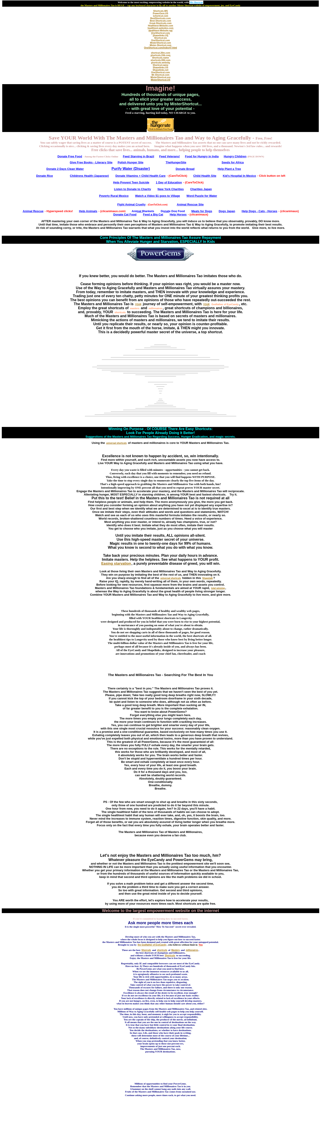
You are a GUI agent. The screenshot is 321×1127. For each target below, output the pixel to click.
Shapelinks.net (161, 70)
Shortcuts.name (160, 58)
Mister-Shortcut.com (160, 45)
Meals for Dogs (201, 211)
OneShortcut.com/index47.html (160, 48)
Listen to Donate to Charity (132, 189)
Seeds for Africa (233, 162)
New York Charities (171, 189)
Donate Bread (185, 169)
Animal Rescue (33, 211)
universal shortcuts (116, 443)
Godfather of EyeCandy (225, 304)
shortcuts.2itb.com (160, 55)
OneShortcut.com (160, 33)
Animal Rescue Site (190, 204)
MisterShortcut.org (160, 77)
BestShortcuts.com (160, 18)
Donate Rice (44, 175)
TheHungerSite (176, 162)
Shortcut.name (160, 65)
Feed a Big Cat (153, 214)
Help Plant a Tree (229, 169)
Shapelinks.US (160, 35)
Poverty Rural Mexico (113, 195)
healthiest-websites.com (160, 28)
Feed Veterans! (169, 156)
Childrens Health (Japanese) (89, 175)
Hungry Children (235, 156)
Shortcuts (170, 955)
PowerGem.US (160, 13)
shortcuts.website (160, 62)
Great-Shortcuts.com (160, 23)
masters (134, 308)
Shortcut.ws (160, 38)
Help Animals (88, 211)
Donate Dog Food (173, 211)
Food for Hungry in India (202, 156)
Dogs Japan (227, 211)
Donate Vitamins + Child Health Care (140, 175)
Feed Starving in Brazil (138, 156)
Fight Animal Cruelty (131, 204)
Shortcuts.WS (160, 11)
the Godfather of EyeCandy (152, 945)
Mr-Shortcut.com (160, 75)
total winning (218, 588)
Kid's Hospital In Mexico (239, 175)
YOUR (138, 304)
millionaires (155, 308)
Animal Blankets (143, 211)
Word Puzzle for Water (202, 195)
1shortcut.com (160, 16)
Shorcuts (146, 950)
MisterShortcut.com (160, 43)
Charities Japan (201, 189)
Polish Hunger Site (131, 162)
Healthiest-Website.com (160, 25)
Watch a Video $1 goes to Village (157, 195)
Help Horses (178, 214)
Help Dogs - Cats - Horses (259, 211)
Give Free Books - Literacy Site (91, 162)
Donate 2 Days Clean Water (65, 169)
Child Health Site (204, 175)
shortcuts (120, 312)
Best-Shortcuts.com (160, 21)
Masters (175, 950)
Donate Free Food (70, 156)
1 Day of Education (169, 182)
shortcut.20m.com (160, 53)
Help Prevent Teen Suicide (131, 182)
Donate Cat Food (124, 214)
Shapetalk (207, 578)
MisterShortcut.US (160, 80)
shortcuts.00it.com (161, 60)
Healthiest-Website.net (160, 30)
